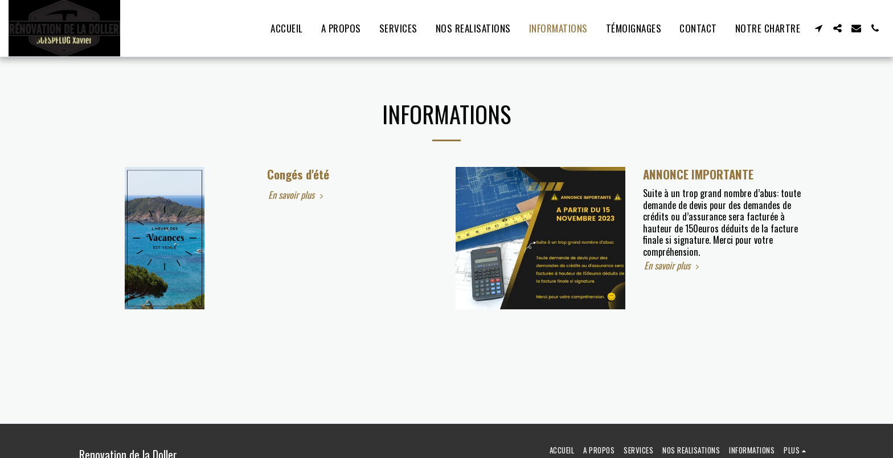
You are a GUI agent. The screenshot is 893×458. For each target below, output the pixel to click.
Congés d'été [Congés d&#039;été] (298, 174)
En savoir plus (297, 195)
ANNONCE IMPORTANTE (698, 174)
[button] (819, 28)
